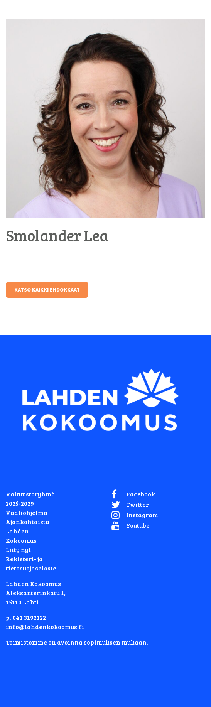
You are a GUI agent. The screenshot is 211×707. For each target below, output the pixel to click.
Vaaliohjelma (26, 512)
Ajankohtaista (27, 522)
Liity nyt (18, 549)
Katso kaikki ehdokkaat (47, 289)
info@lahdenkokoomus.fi (45, 627)
